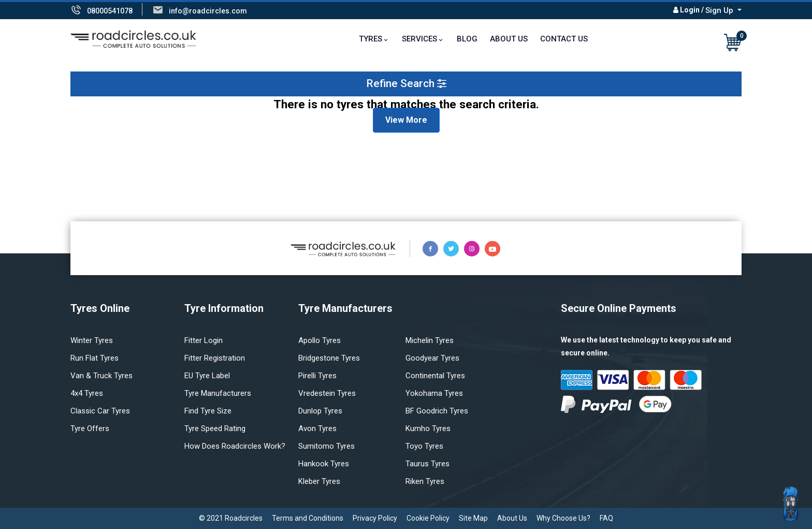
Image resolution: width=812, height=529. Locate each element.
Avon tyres (317, 428)
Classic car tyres (100, 411)
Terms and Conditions (307, 518)
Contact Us (564, 39)
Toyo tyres (424, 446)
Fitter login (203, 340)
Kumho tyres (428, 428)
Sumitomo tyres (326, 446)
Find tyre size (207, 411)
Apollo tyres (319, 340)
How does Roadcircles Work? (234, 446)
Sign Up (720, 10)
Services (419, 39)
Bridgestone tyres (329, 358)
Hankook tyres (323, 463)
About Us (509, 39)
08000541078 (110, 11)
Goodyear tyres (432, 358)
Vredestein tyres (327, 393)
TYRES (370, 39)
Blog (467, 39)
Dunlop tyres (320, 411)
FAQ (606, 518)
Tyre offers (89, 428)
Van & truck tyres (101, 375)
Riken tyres (424, 481)
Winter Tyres (91, 340)
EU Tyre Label (207, 375)
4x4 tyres (86, 393)
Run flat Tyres (94, 358)
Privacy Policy (375, 518)
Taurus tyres (427, 463)
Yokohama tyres (434, 393)
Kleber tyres (319, 481)
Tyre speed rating (214, 428)
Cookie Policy (428, 518)
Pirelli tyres (317, 375)
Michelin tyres (429, 340)
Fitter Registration (214, 358)
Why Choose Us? (563, 518)
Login (690, 10)
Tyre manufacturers (217, 393)
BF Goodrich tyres (436, 411)
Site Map (473, 518)
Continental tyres (435, 375)
